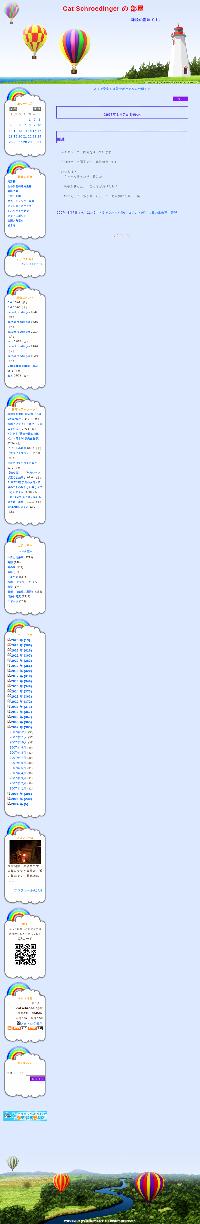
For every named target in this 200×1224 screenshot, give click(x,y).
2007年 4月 (18, 773)
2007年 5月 (18, 768)
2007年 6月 (18, 763)
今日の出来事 (158, 212)
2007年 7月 (18, 758)
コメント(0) (136, 212)
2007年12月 (18, 732)
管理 (174, 212)
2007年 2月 (18, 783)
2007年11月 (18, 737)
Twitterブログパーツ (32, 264)
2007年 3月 (18, 778)
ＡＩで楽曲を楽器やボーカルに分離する (122, 88)
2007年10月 (18, 742)
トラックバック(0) (112, 212)
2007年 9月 (18, 747)
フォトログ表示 (30, 1023)
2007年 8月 (18, 752)
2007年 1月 (18, 788)
